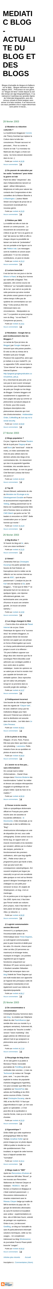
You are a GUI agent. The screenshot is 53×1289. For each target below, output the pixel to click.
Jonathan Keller (16, 1139)
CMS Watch (8, 513)
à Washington (9, 199)
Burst (9, 447)
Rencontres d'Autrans (20, 1173)
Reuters (29, 441)
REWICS (16, 1186)
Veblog (6, 504)
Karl (5, 584)
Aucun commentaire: (11, 164)
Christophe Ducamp (16, 1098)
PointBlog (19, 1067)
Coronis (28, 133)
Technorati (8, 1073)
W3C (12, 577)
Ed (23, 584)
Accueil (28, 1257)
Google (17, 345)
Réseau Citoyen (10, 1201)
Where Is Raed (10, 276)
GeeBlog (7, 1226)
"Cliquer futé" (25, 706)
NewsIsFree (19, 1089)
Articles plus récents (12, 1257)
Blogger (7, 345)
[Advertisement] (27, 113)
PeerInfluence (20, 1020)
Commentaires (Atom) (24, 1262)
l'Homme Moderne (22, 777)
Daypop (22, 444)
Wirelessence (25, 1239)
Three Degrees (26, 937)
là (22, 543)
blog (5, 974)
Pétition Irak (12, 248)
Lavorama (21, 746)
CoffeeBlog (13, 417)
